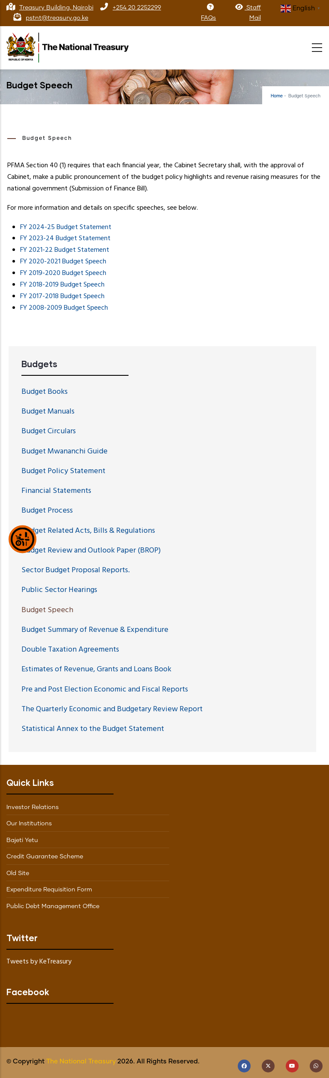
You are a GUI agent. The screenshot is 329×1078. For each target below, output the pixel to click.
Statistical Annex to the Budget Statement (92, 729)
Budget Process (47, 510)
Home (277, 96)
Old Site (17, 873)
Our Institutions (29, 824)
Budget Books (44, 392)
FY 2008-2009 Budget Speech (64, 308)
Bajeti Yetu (22, 840)
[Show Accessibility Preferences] (22, 539)
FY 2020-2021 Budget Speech (63, 261)
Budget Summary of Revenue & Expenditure (94, 630)
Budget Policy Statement (63, 471)
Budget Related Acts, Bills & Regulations (88, 531)
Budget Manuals (48, 411)
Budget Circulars (48, 431)
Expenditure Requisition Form (49, 890)
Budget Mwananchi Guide (64, 451)
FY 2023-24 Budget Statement (65, 238)
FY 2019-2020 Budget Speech (63, 273)
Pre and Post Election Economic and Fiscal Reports (104, 689)
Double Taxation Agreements (70, 649)
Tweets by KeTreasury (39, 961)
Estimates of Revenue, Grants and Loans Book (96, 669)
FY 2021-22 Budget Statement (64, 250)
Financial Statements (56, 491)
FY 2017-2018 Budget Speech (62, 296)
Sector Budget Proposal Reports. (75, 570)
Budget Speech (47, 610)
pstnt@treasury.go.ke (57, 18)
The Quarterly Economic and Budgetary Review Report (112, 709)
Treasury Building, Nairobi (56, 8)
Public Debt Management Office (52, 906)
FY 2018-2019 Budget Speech (62, 284)
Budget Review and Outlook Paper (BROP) (91, 550)
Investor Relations (32, 807)
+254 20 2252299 (137, 8)
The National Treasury (81, 1061)
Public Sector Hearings (59, 590)
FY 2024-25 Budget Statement (65, 227)
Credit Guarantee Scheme (44, 857)
